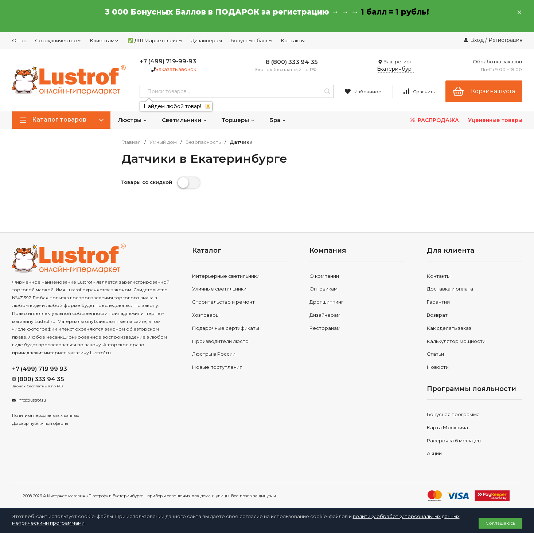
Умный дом (163, 142)
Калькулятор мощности (456, 341)
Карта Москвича (447, 427)
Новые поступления (217, 367)
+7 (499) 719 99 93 (39, 369)
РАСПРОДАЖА (434, 120)
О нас (19, 40)
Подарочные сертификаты (225, 328)
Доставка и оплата (450, 289)
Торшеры (238, 120)
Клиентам (104, 40)
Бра (277, 120)
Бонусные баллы (251, 40)
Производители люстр (220, 341)
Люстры (132, 120)
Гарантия (438, 302)
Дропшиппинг (326, 302)
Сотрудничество (58, 40)
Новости (438, 367)
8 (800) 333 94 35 (292, 62)
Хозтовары (205, 315)
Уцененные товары (495, 120)
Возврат (437, 315)
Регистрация (505, 40)
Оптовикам (323, 289)
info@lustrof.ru (31, 400)
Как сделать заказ (449, 328)
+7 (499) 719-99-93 (168, 61)
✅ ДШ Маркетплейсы (155, 40)
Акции (434, 453)
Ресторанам (324, 328)
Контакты (293, 40)
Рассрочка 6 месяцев (454, 440)
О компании (324, 276)
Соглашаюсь (500, 523)
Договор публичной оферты (40, 423)
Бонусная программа (453, 414)
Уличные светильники (219, 289)
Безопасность (203, 142)
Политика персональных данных (45, 415)
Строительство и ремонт (223, 302)
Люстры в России (213, 354)
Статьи (435, 354)
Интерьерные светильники (226, 276)
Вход (477, 40)
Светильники (184, 120)
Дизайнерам (206, 40)
